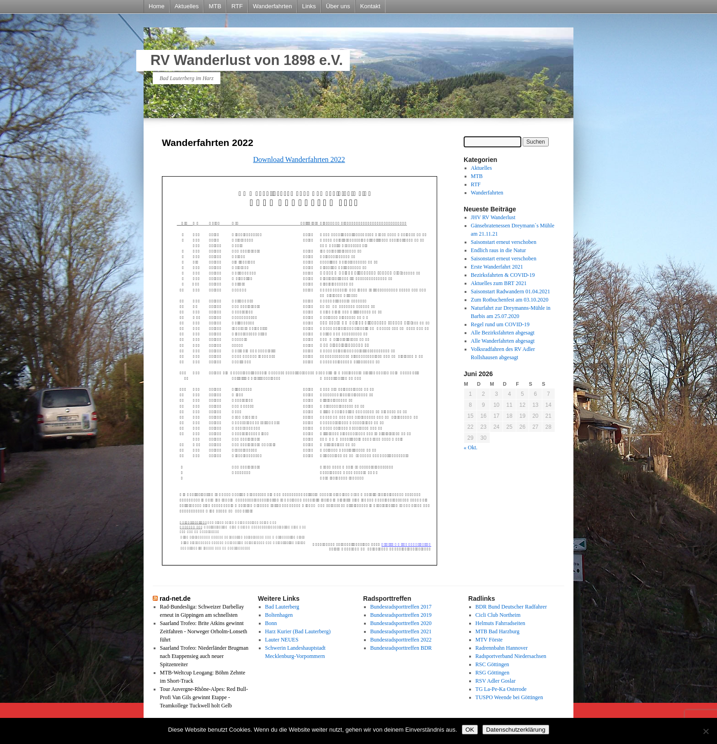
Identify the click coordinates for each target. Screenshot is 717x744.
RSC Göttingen (492, 664)
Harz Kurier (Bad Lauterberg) (298, 631)
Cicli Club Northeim (498, 615)
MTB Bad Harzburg (497, 631)
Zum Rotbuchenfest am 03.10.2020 (510, 300)
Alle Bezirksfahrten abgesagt (503, 332)
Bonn (271, 623)
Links (309, 6)
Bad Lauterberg (282, 607)
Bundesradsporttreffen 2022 (401, 639)
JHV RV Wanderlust (493, 217)
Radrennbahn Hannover (502, 648)
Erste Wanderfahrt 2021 (497, 267)
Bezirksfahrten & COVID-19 (503, 275)
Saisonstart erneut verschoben (503, 242)
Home (157, 6)
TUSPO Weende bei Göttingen (509, 697)
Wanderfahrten (272, 6)
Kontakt (370, 6)
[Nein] (705, 731)
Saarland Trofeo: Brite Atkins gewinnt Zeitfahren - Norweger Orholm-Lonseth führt (203, 631)
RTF (237, 6)
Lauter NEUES (282, 639)
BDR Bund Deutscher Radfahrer (511, 607)
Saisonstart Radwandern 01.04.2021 (510, 291)
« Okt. (470, 447)
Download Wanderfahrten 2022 (299, 159)
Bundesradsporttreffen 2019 (401, 615)
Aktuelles (187, 6)
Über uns (338, 6)
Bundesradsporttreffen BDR (401, 648)
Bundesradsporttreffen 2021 (401, 631)
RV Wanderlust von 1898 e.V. (246, 60)
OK (470, 729)
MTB (215, 6)
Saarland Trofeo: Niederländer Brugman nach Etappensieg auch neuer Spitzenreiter (204, 656)
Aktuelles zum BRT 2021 (499, 283)
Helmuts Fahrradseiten (500, 623)
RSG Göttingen (492, 672)
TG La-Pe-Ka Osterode (501, 689)
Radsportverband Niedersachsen (511, 656)
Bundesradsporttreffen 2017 (401, 607)
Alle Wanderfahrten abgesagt (503, 341)
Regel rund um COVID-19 (500, 324)
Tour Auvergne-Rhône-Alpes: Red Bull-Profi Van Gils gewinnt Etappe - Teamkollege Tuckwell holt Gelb (204, 697)
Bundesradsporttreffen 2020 (401, 623)
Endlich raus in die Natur (498, 250)
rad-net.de (175, 598)
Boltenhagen (279, 615)
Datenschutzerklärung (516, 729)
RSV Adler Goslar (496, 681)
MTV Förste (489, 639)
